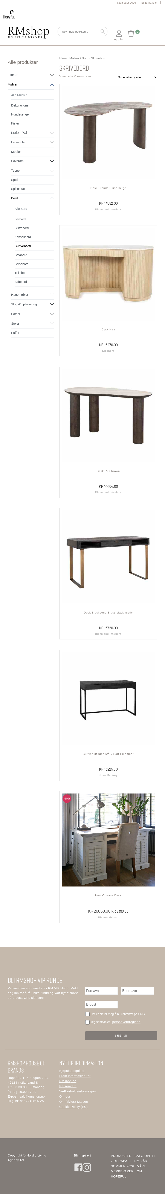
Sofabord (21, 255)
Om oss (65, 1096)
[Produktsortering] (135, 77)
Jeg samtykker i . (115, 1022)
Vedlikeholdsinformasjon (77, 1091)
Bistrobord (22, 228)
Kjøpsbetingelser (71, 1070)
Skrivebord (23, 246)
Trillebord (21, 272)
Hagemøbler (19, 294)
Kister (15, 123)
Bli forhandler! (149, 2)
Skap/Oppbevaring (24, 304)
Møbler (12, 84)
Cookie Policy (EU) (73, 1106)
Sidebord (21, 282)
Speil (14, 180)
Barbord (20, 219)
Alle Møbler (19, 95)
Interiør (13, 74)
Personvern (67, 1086)
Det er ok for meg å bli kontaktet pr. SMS (117, 1014)
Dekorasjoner (20, 105)
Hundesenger (20, 114)
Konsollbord (23, 237)
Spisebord (22, 264)
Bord (14, 198)
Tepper (16, 170)
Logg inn (118, 35)
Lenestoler (18, 142)
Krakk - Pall (19, 132)
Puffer (15, 332)
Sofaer (15, 314)
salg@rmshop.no (32, 1096)
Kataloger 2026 (126, 2)
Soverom (17, 161)
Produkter (121, 1156)
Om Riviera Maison (73, 1101)
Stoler (15, 323)
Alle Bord (21, 208)
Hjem (63, 58)
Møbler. (16, 151)
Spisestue (18, 188)
